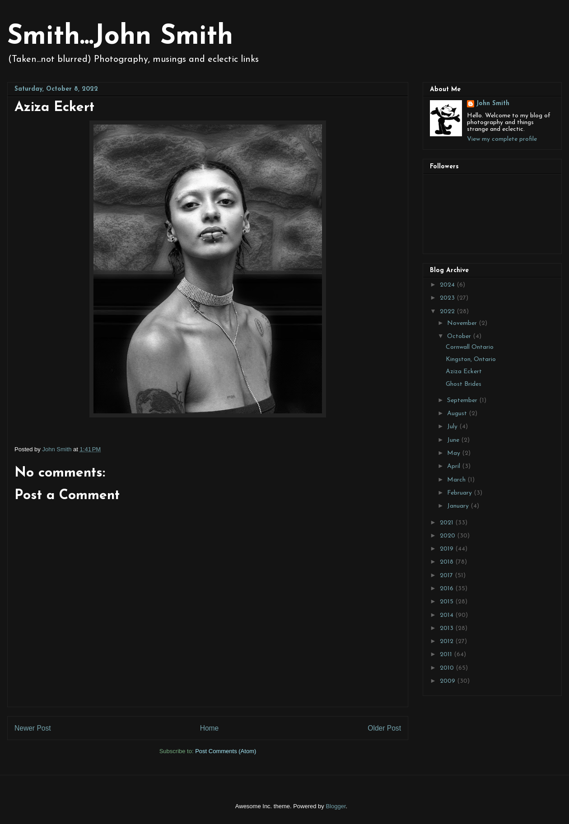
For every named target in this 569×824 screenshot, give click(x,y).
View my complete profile (502, 139)
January (459, 506)
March (457, 480)
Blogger (335, 806)
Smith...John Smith (120, 37)
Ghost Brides (463, 384)
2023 (448, 298)
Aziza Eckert (464, 371)
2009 (448, 681)
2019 (447, 549)
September (463, 400)
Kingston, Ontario (471, 359)
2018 (447, 562)
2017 (447, 575)
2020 (448, 535)
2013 (447, 628)
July (453, 426)
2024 (448, 285)
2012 (447, 641)
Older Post (384, 728)
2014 (447, 615)
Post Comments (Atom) (225, 751)
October (460, 336)
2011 (447, 654)
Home (209, 728)
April (454, 466)
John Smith (492, 103)
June (454, 440)
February (460, 493)
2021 (447, 522)
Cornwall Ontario (470, 347)
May (454, 453)
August (458, 413)
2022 (448, 311)
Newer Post (32, 728)
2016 (447, 588)
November (463, 323)
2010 (448, 668)
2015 (447, 601)
